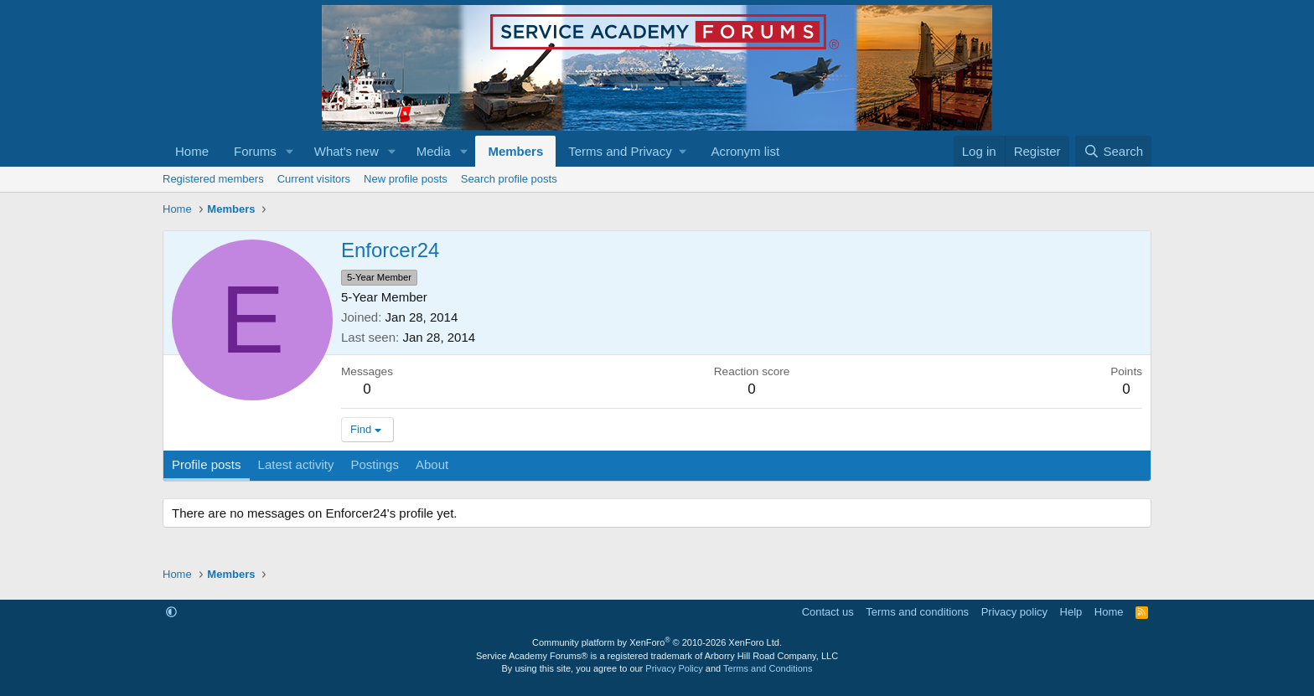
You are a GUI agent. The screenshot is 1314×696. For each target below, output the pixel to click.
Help (1071, 612)
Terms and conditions (917, 612)
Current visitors (313, 179)
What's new (346, 151)
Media (433, 151)
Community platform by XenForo (657, 642)
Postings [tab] (374, 464)
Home (192, 151)
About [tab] (432, 464)
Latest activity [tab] (296, 464)
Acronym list (745, 151)
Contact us (828, 612)
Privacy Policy (673, 668)
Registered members (213, 179)
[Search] (1113, 151)
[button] (290, 151)
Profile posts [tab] (206, 464)
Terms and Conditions (767, 668)
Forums (255, 151)
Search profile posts (509, 179)
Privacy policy (1014, 612)
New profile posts (405, 179)
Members (515, 151)
